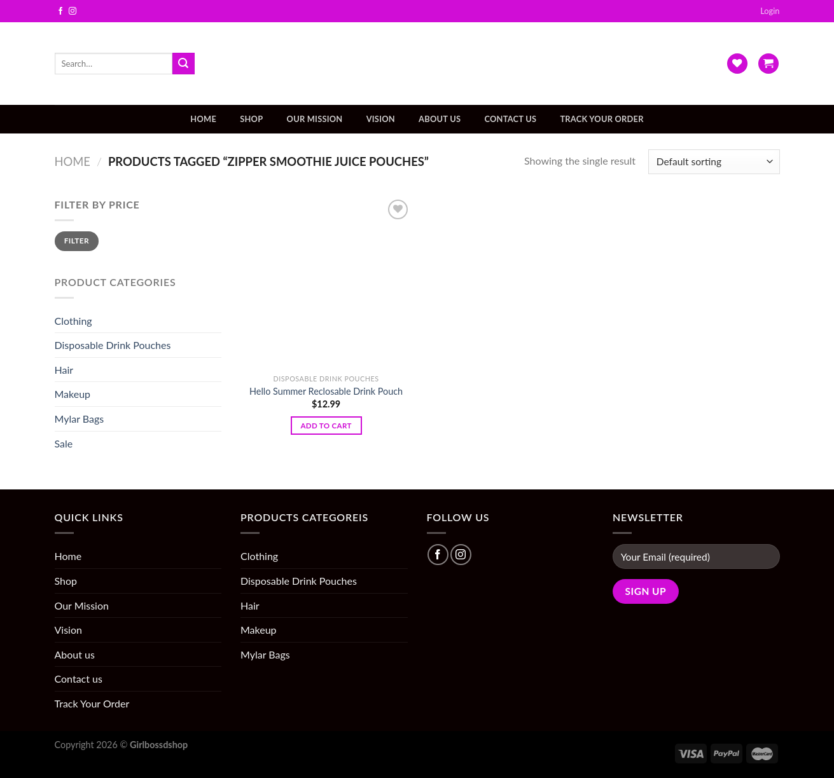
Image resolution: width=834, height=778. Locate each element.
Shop (251, 119)
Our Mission (315, 119)
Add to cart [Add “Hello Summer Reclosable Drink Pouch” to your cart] (325, 425)
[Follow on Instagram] (72, 11)
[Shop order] (713, 161)
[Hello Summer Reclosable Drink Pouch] (326, 282)
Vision (380, 119)
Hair (64, 370)
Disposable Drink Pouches (113, 345)
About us (440, 119)
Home (203, 119)
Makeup (73, 394)
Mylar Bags (79, 419)
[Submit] (183, 63)
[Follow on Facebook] (60, 11)
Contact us (510, 119)
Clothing (73, 321)
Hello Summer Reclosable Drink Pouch (326, 391)
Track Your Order (601, 119)
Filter (76, 240)
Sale (64, 443)
